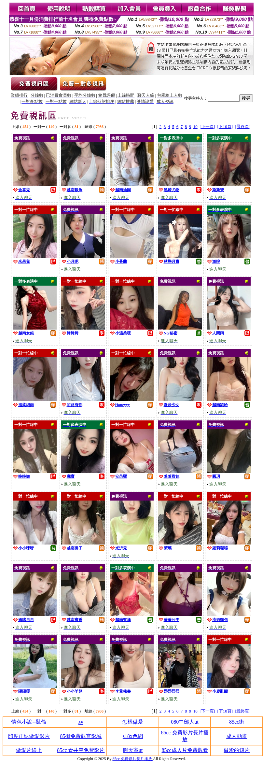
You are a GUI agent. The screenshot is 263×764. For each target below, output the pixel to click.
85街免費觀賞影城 (81, 736)
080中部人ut (184, 722)
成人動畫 (236, 736)
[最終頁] (243, 126)
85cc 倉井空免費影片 (80, 750)
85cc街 (236, 722)
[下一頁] (207, 126)
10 (195, 126)
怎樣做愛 (132, 722)
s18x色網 (133, 736)
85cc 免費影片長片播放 (132, 759)
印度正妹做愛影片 (29, 736)
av (80, 722)
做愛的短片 (237, 750)
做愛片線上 (29, 750)
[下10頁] (225, 126)
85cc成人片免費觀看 (184, 750)
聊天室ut (133, 750)
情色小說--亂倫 (28, 722)
